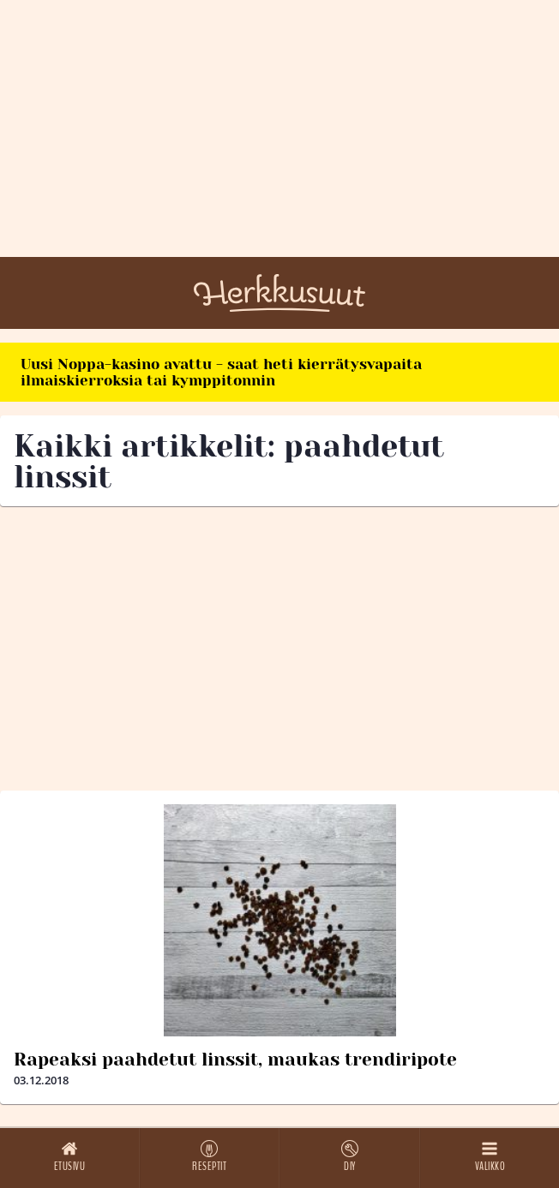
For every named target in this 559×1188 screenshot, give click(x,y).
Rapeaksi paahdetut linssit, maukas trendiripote (235, 1059)
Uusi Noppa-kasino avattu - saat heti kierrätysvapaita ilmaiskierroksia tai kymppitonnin (221, 372)
